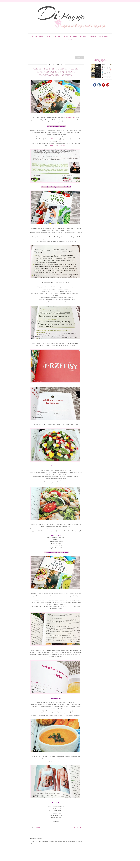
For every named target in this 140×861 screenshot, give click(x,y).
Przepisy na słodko (53, 36)
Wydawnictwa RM (69, 117)
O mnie (70, 39)
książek (51, 139)
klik (60, 141)
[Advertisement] (60, 46)
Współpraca (103, 36)
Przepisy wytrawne (70, 36)
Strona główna (37, 36)
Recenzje (93, 36)
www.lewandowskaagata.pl (58, 145)
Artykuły (83, 36)
